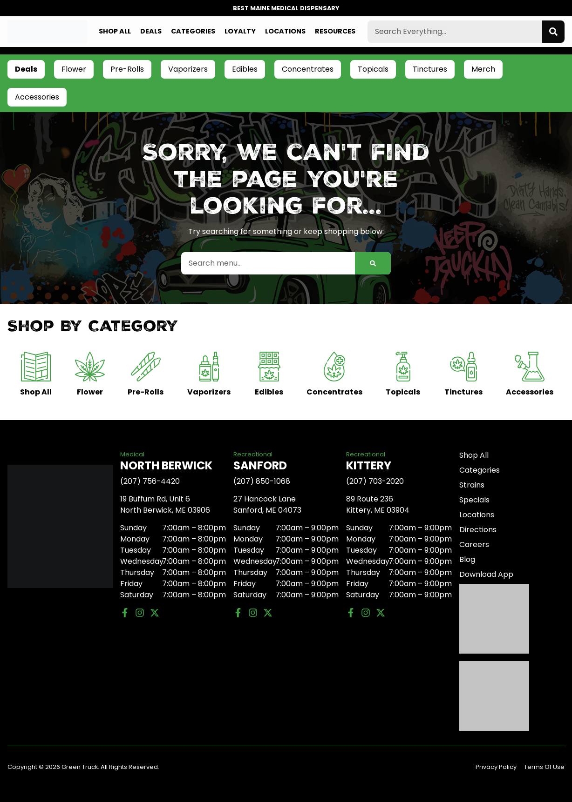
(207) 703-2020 (375, 481)
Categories (193, 31)
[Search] (553, 31)
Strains (471, 485)
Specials (474, 500)
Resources (335, 31)
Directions (478, 529)
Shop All (115, 31)
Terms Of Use (544, 767)
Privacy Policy (496, 767)
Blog (467, 559)
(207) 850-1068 (261, 481)
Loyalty (240, 31)
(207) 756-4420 (150, 481)
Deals (151, 31)
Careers (474, 544)
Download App (486, 574)
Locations (285, 31)
